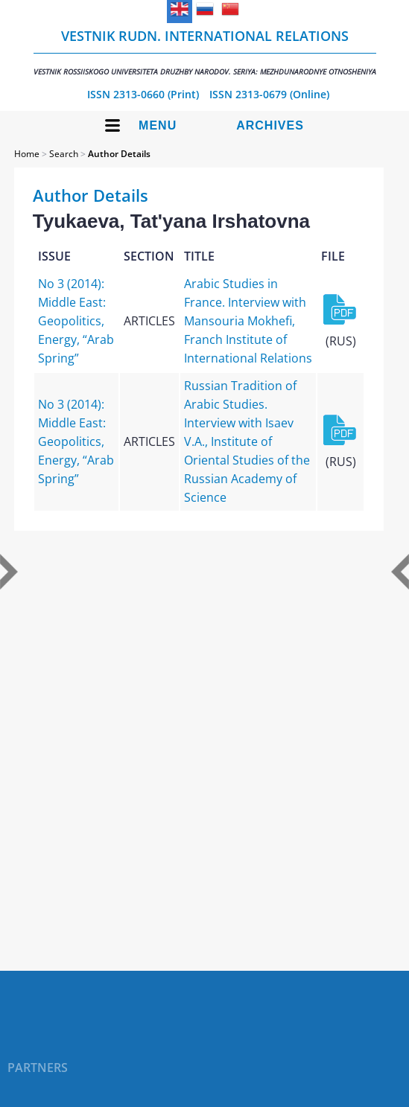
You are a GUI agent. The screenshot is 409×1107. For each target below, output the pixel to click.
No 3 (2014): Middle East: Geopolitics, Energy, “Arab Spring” (76, 320)
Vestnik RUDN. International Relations (205, 52)
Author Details (119, 153)
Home (26, 153)
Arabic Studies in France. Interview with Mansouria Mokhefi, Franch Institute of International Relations (248, 320)
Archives (270, 125)
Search (63, 153)
